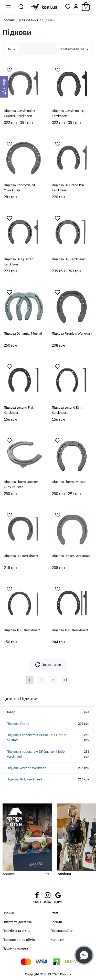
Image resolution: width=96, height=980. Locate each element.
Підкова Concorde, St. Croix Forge (20, 187)
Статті (55, 913)
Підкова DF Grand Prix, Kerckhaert (69, 187)
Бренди (56, 922)
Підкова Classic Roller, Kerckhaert (68, 113)
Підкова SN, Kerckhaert (21, 556)
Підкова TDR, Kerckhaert (22, 630)
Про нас (9, 913)
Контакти (58, 939)
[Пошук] (21, 7)
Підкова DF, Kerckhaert (69, 259)
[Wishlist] (9, 70)
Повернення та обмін (19, 939)
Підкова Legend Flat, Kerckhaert (19, 410)
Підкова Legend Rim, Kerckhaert (67, 410)
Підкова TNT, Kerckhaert (24, 779)
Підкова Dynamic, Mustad (23, 333)
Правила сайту (62, 931)
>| (65, 680)
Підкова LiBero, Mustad (69, 482)
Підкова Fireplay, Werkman (72, 333)
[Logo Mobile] (44, 7)
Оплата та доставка (17, 922)
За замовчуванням (74, 49)
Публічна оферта (15, 948)
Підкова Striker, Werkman (71, 556)
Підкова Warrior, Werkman (26, 768)
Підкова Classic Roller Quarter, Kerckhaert (20, 113)
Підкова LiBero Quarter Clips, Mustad (21, 484)
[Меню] (8, 7)
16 (11, 49)
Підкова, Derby (18, 723)
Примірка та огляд (16, 931)
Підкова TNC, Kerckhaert (70, 630)
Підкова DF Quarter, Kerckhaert (18, 261)
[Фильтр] (4, 87)
